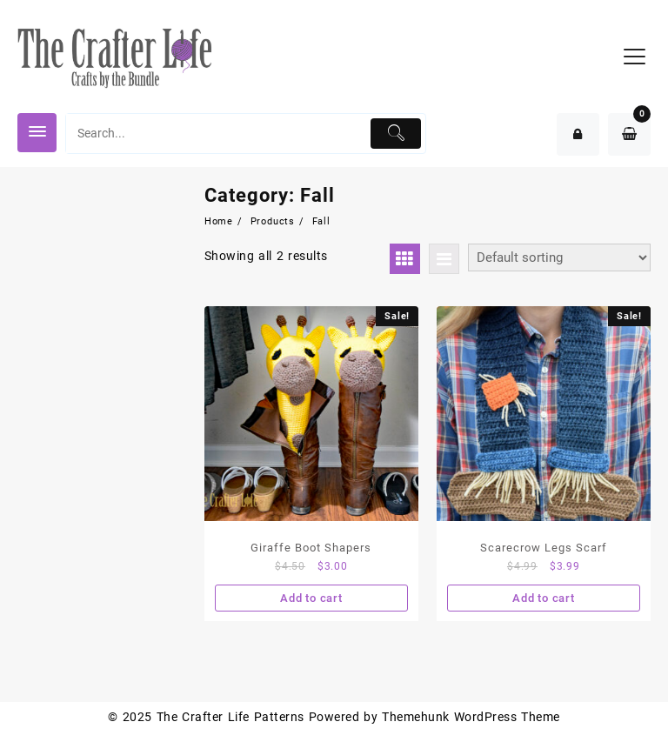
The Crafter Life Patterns (230, 717)
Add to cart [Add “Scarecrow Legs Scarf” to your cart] (543, 598)
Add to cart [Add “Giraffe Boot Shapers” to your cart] (311, 598)
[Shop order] (559, 257)
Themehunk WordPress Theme (470, 717)
